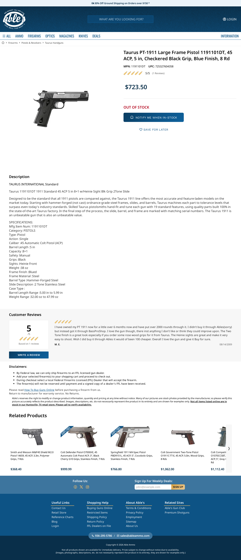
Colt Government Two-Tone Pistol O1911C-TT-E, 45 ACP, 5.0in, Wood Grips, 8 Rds (182, 455)
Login (55, 526)
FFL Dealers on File (99, 526)
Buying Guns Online (99, 508)
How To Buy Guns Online (39, 390)
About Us (132, 526)
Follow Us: (80, 481)
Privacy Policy (134, 512)
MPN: (127, 66)
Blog (54, 521)
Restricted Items (97, 512)
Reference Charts (62, 517)
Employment (134, 517)
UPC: (151, 66)
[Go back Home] (3, 42)
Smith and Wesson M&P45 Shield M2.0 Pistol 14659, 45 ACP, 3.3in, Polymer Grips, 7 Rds (32, 455)
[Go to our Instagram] (87, 487)
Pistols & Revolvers (31, 42)
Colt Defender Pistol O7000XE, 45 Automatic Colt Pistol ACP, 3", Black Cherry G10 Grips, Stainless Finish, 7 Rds (83, 455)
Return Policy (95, 521)
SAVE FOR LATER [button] (153, 130)
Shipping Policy (97, 517)
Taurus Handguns (54, 42)
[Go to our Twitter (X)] (81, 487)
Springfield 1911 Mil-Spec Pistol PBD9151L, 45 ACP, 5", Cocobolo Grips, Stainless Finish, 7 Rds (132, 455)
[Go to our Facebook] (75, 487)
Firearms (13, 42)
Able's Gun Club (175, 508)
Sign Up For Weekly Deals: (153, 481)
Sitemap (131, 521)
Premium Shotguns (177, 512)
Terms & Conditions (138, 508)
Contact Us (59, 508)
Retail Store (59, 512)
